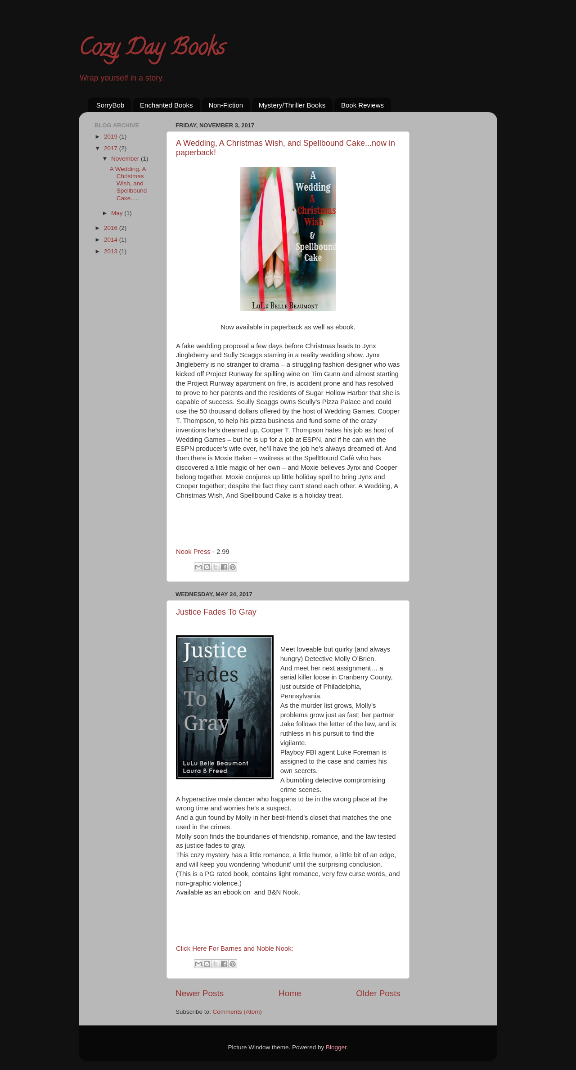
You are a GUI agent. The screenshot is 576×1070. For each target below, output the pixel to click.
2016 (111, 228)
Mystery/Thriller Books (292, 105)
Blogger (336, 1047)
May (117, 213)
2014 (111, 239)
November (126, 158)
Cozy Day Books (152, 49)
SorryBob (110, 105)
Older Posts (378, 993)
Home (290, 993)
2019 (111, 136)
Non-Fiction (225, 105)
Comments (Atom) (237, 1011)
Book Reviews (362, 105)
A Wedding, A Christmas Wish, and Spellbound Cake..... (128, 184)
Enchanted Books (166, 105)
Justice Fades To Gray (216, 611)
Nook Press (193, 551)
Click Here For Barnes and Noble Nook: (235, 948)
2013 (111, 251)
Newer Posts (200, 993)
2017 (111, 148)
